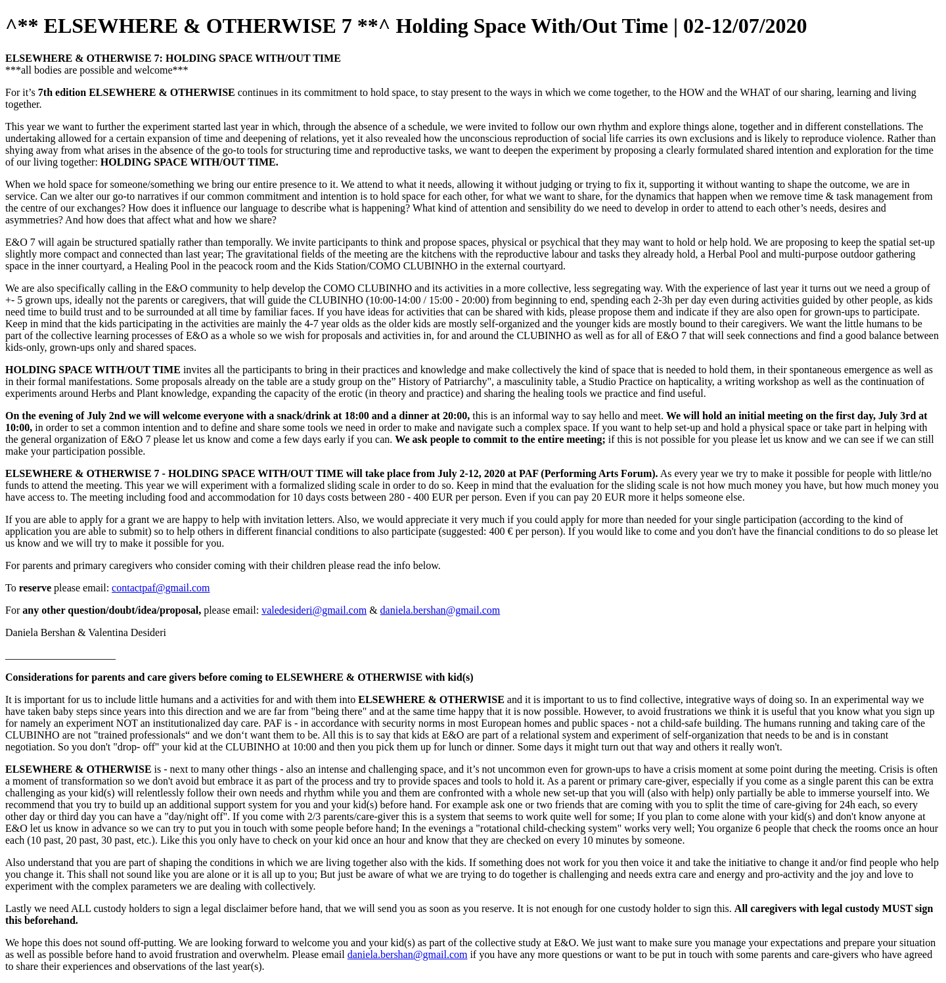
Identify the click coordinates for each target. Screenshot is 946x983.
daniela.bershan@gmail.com (440, 610)
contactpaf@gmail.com (161, 587)
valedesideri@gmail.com (314, 610)
